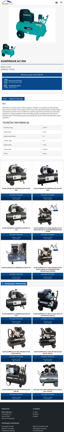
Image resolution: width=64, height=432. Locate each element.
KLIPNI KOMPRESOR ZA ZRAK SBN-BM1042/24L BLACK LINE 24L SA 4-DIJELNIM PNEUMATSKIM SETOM (48, 229)
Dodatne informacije (16, 98)
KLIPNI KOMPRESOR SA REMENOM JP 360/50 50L (16, 267)
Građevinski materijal (8, 430)
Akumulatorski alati (8, 426)
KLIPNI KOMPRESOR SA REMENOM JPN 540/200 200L (16, 189)
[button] (56, 2)
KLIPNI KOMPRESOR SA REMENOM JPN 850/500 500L (48, 189)
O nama (35, 412)
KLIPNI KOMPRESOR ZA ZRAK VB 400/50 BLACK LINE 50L (16, 390)
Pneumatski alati (38, 430)
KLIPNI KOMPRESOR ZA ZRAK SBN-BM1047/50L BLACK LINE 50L (16, 352)
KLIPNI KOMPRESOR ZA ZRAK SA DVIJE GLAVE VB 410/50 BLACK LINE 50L (47, 314)
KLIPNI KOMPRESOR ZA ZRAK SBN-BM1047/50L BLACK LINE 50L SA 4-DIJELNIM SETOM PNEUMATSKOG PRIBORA (48, 269)
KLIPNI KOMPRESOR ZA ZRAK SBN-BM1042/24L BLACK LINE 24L (48, 352)
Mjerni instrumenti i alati (40, 426)
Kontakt (35, 416)
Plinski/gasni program (40, 428)
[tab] (5, 98)
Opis (4, 98)
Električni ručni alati (8, 428)
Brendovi (35, 414)
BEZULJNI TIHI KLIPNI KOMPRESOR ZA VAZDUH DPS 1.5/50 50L (48, 390)
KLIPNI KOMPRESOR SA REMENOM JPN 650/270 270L (16, 314)
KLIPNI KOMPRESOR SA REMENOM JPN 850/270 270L (16, 228)
